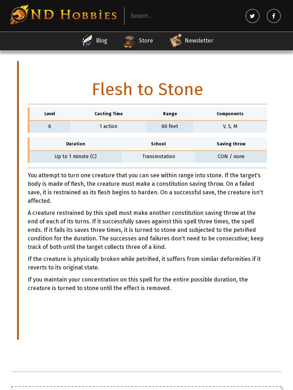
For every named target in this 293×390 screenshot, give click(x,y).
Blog (93, 41)
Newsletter (191, 41)
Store (138, 41)
